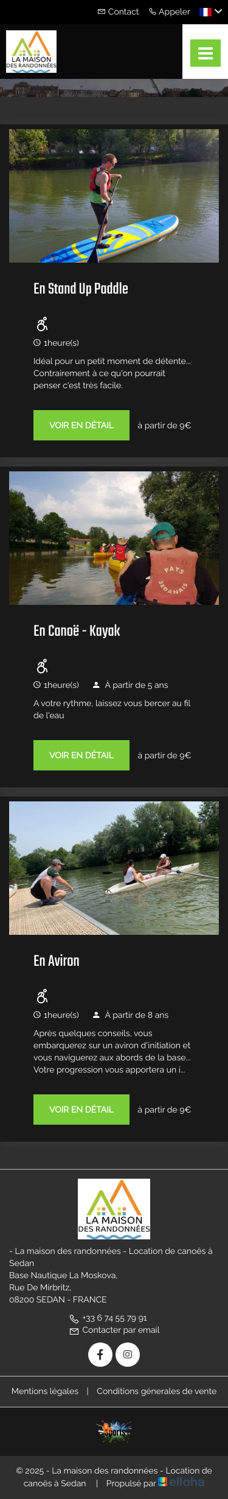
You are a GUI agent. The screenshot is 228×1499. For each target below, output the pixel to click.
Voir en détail (81, 426)
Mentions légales (45, 1391)
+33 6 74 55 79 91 (108, 1318)
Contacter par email (114, 1330)
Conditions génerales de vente (156, 1391)
